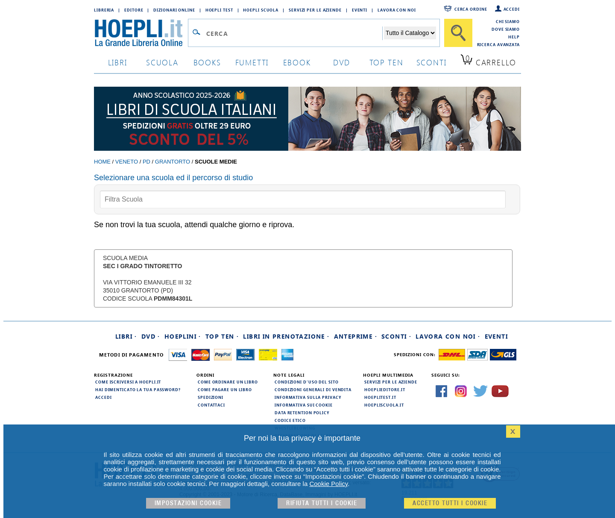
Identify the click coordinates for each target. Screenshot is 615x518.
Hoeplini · (182, 336)
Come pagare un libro (225, 389)
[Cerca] (458, 33)
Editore (133, 9)
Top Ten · (222, 336)
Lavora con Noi (397, 9)
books (207, 62)
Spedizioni (210, 397)
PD (146, 161)
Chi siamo (508, 21)
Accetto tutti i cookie (450, 503)
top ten (386, 62)
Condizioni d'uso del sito (307, 381)
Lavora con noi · (448, 336)
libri (117, 62)
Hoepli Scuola (260, 9)
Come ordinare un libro (228, 381)
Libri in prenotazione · (286, 336)
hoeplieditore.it (384, 389)
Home (102, 161)
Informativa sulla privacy (308, 397)
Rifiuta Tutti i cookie (321, 503)
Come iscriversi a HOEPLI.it (128, 381)
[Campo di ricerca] (294, 33)
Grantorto (172, 161)
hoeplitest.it (380, 397)
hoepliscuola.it (384, 404)
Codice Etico (290, 420)
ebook (297, 62)
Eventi (359, 9)
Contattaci (211, 404)
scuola (162, 62)
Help (514, 36)
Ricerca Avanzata (498, 44)
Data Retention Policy (302, 412)
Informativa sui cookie (304, 404)
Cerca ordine (470, 9)
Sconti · (396, 336)
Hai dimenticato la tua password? (138, 389)
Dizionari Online (174, 9)
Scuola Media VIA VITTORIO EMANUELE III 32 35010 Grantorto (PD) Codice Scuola (147, 278)
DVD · (150, 336)
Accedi (512, 9)
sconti (431, 62)
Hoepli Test (219, 9)
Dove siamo (506, 29)
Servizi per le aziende (315, 9)
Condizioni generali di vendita (313, 389)
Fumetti (252, 62)
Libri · (126, 336)
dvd (341, 62)
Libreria (104, 9)
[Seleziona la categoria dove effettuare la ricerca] (410, 32)
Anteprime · (355, 336)
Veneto (126, 161)
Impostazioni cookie (188, 503)
